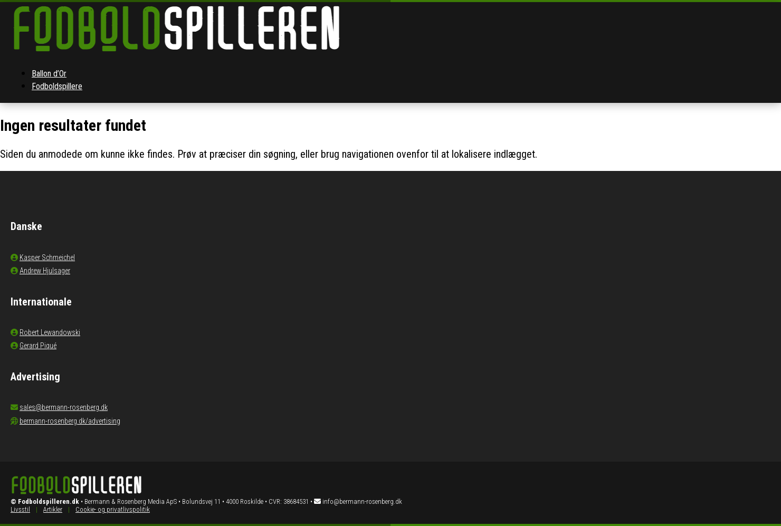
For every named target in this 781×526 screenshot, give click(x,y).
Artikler (52, 509)
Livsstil (20, 509)
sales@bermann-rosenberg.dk (64, 407)
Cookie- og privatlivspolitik (112, 509)
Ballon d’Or (49, 74)
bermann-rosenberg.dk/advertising (70, 421)
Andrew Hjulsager (45, 270)
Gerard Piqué (38, 345)
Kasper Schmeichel (47, 257)
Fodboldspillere (57, 86)
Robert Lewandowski (50, 332)
